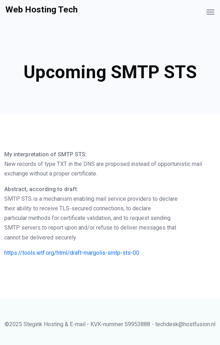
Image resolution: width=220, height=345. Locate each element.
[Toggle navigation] (210, 12)
